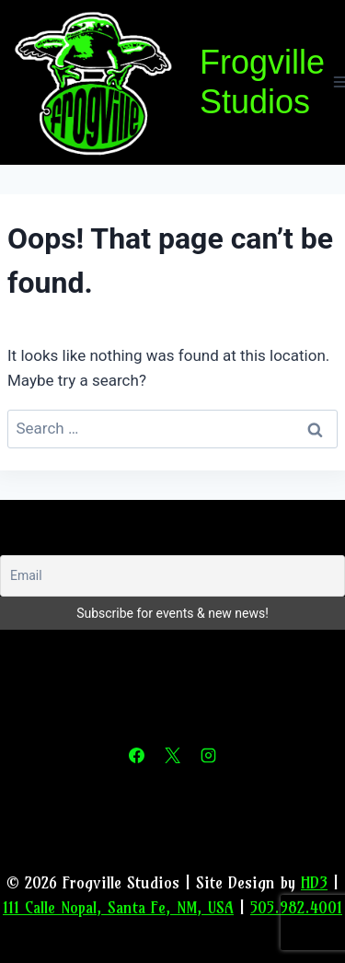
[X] (173, 756)
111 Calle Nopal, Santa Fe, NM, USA (118, 907)
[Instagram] (208, 756)
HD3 (314, 882)
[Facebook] (136, 756)
